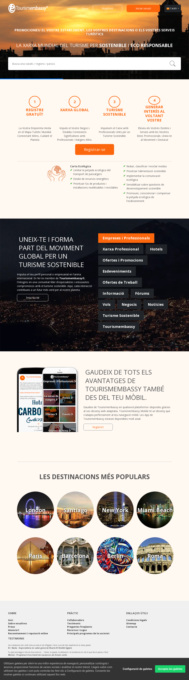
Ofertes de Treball (120, 282)
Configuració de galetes (137, 670)
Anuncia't (13, 630)
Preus (85, 8)
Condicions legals (136, 620)
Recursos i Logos (77, 630)
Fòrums (142, 293)
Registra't (107, 8)
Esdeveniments (117, 271)
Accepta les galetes (170, 670)
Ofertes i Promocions (123, 260)
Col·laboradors (75, 620)
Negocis (129, 304)
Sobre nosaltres (17, 623)
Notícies (72, 8)
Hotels (156, 249)
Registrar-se (94, 149)
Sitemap (131, 623)
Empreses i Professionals (126, 238)
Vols (107, 304)
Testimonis (73, 623)
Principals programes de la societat (88, 633)
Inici (10, 620)
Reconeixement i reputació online (28, 633)
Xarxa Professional (121, 249)
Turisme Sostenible (121, 315)
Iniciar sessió (143, 8)
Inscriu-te (32, 298)
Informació (113, 293)
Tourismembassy (119, 326)
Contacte (131, 626)
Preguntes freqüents (79, 626)
